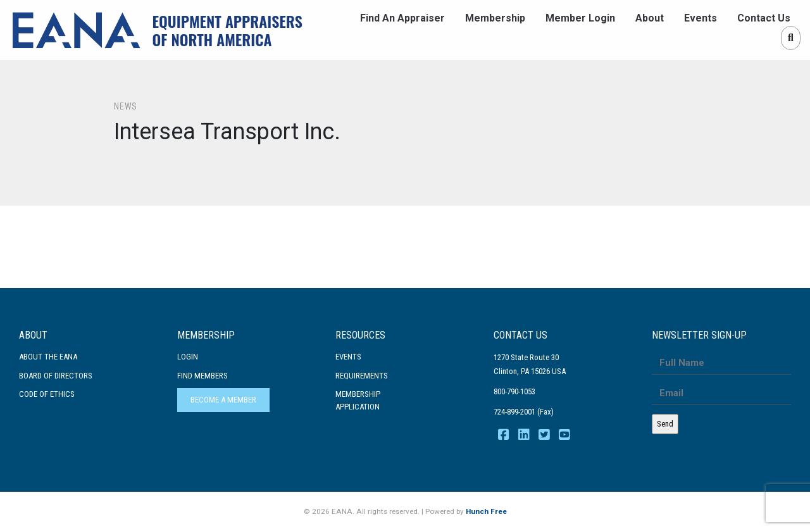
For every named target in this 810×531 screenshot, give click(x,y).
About (649, 18)
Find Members (202, 375)
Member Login (580, 18)
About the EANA (48, 356)
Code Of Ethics (47, 394)
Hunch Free (486, 511)
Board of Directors (55, 375)
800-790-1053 (514, 391)
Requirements (361, 375)
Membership (495, 18)
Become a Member (223, 399)
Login (187, 356)
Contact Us (763, 18)
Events (700, 18)
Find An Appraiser (402, 18)
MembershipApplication (357, 400)
